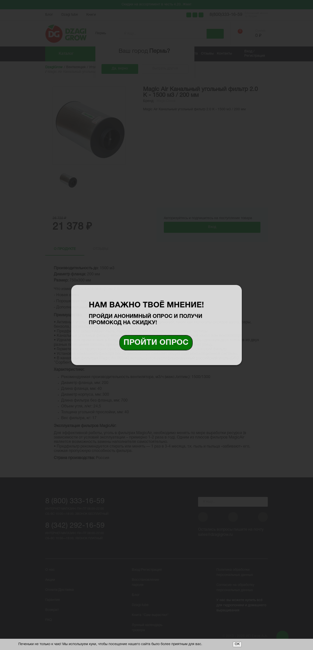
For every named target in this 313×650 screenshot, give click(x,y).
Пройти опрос (156, 342)
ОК (237, 644)
